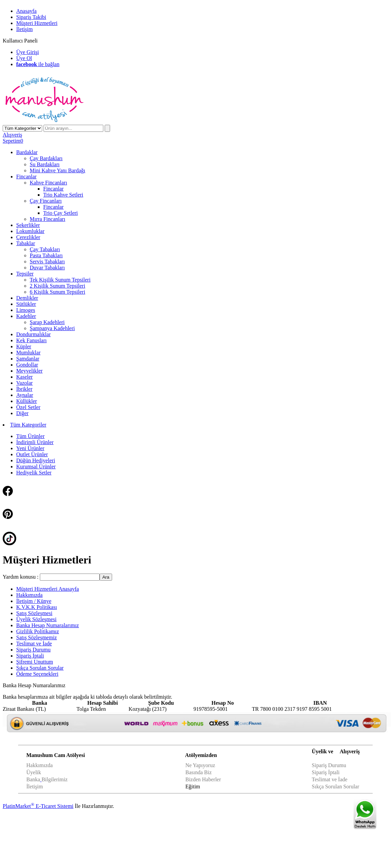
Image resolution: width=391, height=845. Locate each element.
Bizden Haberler (203, 779)
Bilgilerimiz (55, 779)
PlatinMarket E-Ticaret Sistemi (38, 806)
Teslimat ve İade (329, 779)
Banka (33, 779)
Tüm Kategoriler (28, 425)
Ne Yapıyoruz (200, 765)
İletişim (34, 786)
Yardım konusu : (21, 577)
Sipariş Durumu (329, 765)
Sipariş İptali (325, 772)
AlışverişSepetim (12, 138)
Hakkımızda (39, 765)
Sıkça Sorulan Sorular (335, 786)
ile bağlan (37, 64)
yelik (35, 772)
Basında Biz (198, 772)
